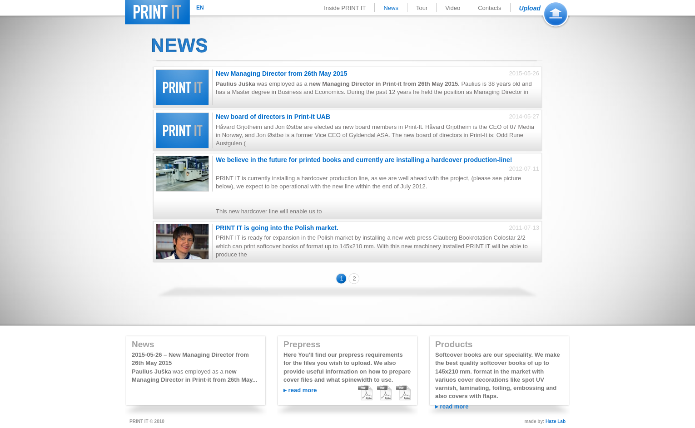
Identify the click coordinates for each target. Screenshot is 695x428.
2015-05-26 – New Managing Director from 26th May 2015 (190, 358)
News (390, 8)
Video (452, 8)
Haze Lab (556, 421)
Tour (421, 8)
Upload (530, 8)
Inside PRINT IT (345, 8)
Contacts (489, 8)
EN (200, 8)
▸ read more (300, 390)
